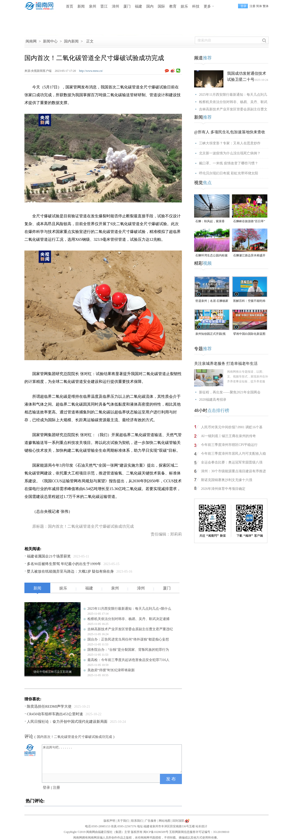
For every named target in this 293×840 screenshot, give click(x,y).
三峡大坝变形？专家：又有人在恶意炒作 (230, 143)
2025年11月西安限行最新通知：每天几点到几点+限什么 (129, 608)
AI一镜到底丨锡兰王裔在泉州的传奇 (228, 436)
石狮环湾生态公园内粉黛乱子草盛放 (211, 256)
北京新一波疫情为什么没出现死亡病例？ (230, 153)
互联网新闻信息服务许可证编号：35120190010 (199, 832)
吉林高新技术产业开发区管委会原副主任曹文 (233, 109)
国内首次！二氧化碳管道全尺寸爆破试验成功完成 (74, 737)
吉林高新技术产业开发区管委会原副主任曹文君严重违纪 (130, 629)
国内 (150, 6)
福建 (138, 6)
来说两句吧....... (112, 759)
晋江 (104, 6)
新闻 (81, 6)
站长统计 (201, 826)
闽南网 (31, 41)
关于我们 (123, 820)
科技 (195, 6)
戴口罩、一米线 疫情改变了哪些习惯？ (228, 163)
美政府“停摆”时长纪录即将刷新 (111, 670)
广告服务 (151, 820)
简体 (259, 6)
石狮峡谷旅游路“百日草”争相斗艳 (249, 222)
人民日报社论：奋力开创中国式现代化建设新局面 (67, 722)
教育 (173, 6)
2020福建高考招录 (212, 399)
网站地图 (164, 820)
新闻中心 (50, 41)
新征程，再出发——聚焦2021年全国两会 (230, 392)
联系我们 (137, 820)
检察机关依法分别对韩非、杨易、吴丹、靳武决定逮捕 (128, 619)
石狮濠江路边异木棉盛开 (249, 255)
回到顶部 (178, 820)
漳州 (115, 6)
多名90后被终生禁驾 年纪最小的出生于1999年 (64, 564)
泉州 (92, 6)
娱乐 (184, 6)
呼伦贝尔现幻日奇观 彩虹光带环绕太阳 (228, 173)
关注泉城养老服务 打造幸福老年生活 (226, 363)
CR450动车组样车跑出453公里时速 (55, 714)
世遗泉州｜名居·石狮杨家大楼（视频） (211, 301)
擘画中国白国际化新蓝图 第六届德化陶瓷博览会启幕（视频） (249, 334)
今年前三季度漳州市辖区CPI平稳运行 (229, 445)
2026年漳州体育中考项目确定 (223, 489)
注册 (252, 6)
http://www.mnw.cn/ (91, 71)
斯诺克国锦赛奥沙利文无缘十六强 (226, 480)
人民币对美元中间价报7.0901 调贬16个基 (231, 427)
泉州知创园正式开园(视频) (210, 334)
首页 (69, 6)
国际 (161, 6)
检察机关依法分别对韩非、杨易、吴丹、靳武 (233, 102)
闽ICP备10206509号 (155, 832)
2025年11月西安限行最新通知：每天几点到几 (233, 94)
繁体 (266, 6)
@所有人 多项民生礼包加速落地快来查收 (229, 132)
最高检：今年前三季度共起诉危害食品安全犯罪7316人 (128, 660)
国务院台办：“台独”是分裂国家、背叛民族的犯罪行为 (128, 649)
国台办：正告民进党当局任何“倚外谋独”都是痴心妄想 (128, 639)
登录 (46, 787)
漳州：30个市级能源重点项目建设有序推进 (233, 471)
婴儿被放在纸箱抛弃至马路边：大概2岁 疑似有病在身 (70, 571)
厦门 (127, 6)
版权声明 (109, 820)
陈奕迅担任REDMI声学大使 (49, 706)
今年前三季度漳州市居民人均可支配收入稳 (233, 453)
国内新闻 (71, 41)
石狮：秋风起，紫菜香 (210, 221)
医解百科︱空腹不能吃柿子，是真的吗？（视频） (249, 301)
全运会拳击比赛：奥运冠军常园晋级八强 (231, 462)
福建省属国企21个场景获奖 (49, 556)
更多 (207, 6)
